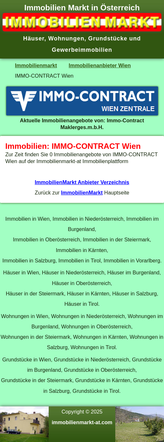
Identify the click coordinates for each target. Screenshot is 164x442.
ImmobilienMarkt (82, 192)
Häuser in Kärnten (88, 293)
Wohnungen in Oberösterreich (96, 326)
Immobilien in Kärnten (81, 250)
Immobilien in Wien (27, 219)
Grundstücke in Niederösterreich (91, 359)
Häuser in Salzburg (134, 293)
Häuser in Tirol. (82, 304)
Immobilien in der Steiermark (116, 239)
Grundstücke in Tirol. (96, 391)
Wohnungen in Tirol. (93, 347)
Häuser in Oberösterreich (81, 283)
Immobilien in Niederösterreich (88, 219)
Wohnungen (66, 38)
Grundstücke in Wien (26, 359)
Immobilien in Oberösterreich (46, 239)
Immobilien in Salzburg (28, 260)
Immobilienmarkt (36, 65)
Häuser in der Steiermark (35, 293)
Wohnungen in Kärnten (100, 337)
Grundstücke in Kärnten (102, 380)
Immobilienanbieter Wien (100, 65)
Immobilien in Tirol (79, 260)
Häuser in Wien (21, 272)
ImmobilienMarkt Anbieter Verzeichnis (82, 182)
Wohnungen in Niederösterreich (88, 316)
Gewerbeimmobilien (82, 50)
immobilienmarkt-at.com (82, 422)
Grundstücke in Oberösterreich (99, 370)
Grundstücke (108, 38)
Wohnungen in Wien (24, 316)
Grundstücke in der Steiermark (36, 380)
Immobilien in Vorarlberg (132, 260)
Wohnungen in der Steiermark (35, 337)
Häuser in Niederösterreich (73, 272)
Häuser (33, 38)
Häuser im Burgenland (133, 272)
